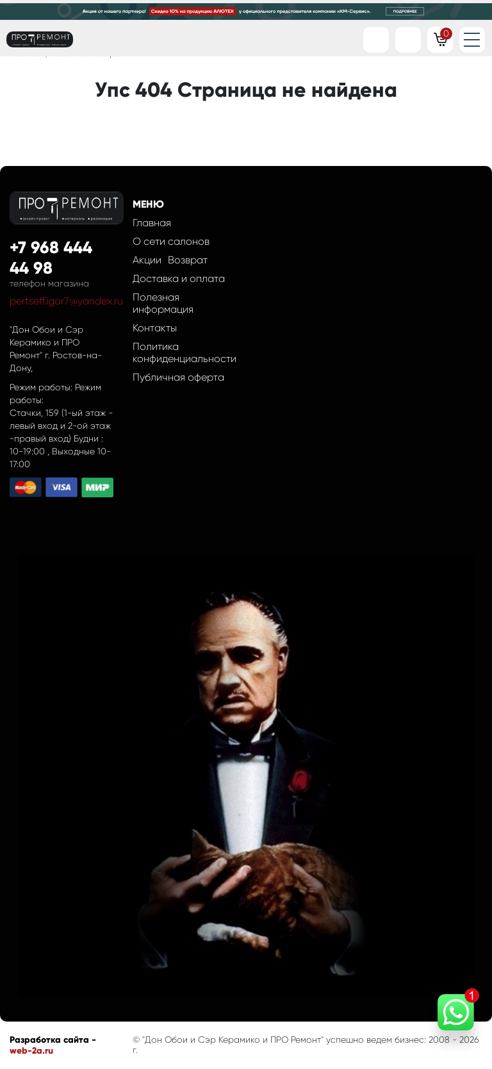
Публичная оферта (178, 377)
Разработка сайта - (53, 1039)
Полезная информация (163, 303)
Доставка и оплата (179, 278)
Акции (147, 260)
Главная (152, 223)
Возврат (188, 260)
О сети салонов (171, 241)
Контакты (155, 328)
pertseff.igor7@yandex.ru (66, 301)
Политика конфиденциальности (184, 352)
